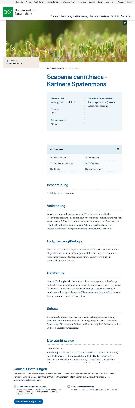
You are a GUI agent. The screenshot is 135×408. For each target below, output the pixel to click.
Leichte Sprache (88, 1)
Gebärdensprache (106, 1)
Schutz (57, 169)
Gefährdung (94, 163)
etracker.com (62, 377)
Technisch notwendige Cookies (31, 387)
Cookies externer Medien (82, 387)
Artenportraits (57, 68)
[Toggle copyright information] (125, 23)
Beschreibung (60, 157)
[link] (54, 16)
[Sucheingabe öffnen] (126, 16)
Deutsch (121, 2)
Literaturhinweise (96, 169)
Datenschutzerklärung (31, 380)
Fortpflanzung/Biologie (63, 163)
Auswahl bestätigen (28, 401)
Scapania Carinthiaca (72, 68)
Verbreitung (94, 157)
